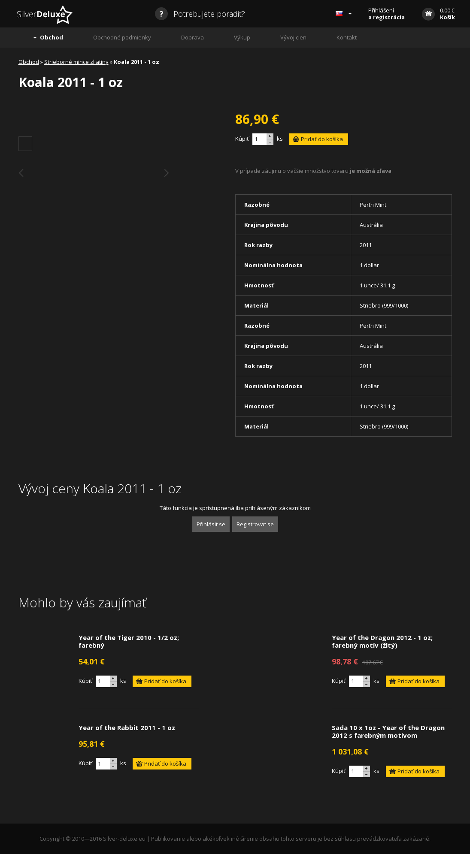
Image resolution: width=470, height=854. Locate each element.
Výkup (242, 37)
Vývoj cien (293, 37)
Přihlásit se (211, 524)
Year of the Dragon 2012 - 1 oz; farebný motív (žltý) (382, 641)
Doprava (192, 37)
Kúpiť (242, 138)
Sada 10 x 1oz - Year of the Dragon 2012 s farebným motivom (388, 731)
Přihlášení (386, 13)
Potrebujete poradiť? (200, 14)
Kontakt (347, 37)
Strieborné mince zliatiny (76, 62)
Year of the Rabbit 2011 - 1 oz (127, 727)
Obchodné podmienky (122, 37)
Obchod (51, 37)
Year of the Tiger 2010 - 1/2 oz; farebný (129, 641)
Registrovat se (255, 524)
